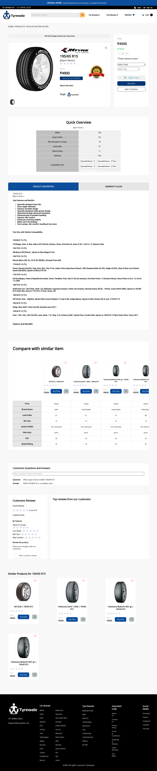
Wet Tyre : (17, 534)
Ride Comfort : (19, 537)
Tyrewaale (90, 765)
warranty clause (113, 186)
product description (43, 186)
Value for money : (20, 525)
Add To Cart (131, 77)
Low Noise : (18, 531)
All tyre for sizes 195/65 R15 (71, 78)
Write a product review (28, 555)
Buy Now (131, 83)
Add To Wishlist (131, 89)
